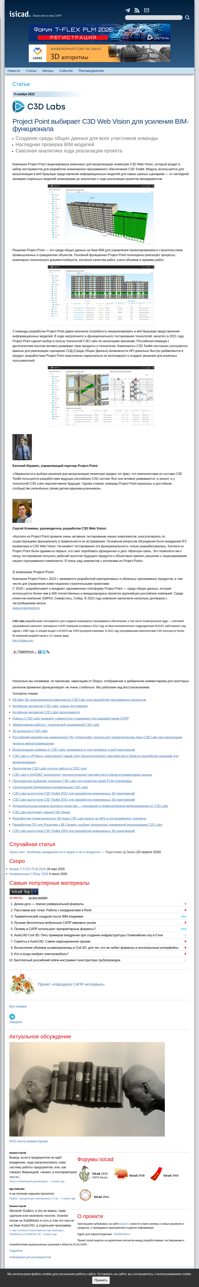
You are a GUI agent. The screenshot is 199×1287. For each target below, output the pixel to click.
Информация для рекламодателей (30, 1257)
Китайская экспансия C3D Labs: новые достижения (50, 706)
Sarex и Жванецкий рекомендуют (29, 1181)
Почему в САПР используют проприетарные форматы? (55, 929)
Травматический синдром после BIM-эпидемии (48, 916)
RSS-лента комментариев (28, 1141)
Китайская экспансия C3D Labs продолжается (46, 712)
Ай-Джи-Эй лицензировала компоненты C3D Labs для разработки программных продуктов (79, 700)
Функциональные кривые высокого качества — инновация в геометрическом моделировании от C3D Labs (90, 806)
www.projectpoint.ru (26, 608)
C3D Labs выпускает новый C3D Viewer (41, 812)
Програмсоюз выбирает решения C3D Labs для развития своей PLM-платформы (72, 781)
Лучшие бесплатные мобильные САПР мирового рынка (55, 923)
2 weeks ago (58, 1181)
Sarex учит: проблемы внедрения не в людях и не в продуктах (54, 852)
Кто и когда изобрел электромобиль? (41, 954)
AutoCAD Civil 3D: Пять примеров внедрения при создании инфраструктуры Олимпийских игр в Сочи (88, 935)
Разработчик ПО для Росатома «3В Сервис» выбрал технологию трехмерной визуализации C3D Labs (87, 825)
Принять (100, 1280)
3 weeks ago (50, 1234)
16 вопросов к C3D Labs (30, 731)
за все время (37, 898)
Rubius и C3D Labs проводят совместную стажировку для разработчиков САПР (70, 718)
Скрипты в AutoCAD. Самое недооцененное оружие (52, 941)
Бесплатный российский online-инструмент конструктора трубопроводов (67, 960)
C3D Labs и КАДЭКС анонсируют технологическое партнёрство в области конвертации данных (82, 775)
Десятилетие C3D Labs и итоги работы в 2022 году (49, 768)
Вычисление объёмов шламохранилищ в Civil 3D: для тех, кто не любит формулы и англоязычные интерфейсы (96, 948)
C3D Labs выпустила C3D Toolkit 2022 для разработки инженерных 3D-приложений (73, 793)
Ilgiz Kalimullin (16, 1189)
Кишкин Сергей (17, 1153)
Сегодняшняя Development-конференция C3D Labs (50, 787)
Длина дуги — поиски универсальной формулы (49, 904)
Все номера (18, 1006)
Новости (14, 71)
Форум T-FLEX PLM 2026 (27, 869)
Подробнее (16, 1250)
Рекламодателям (91, 71)
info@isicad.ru (122, 1234)
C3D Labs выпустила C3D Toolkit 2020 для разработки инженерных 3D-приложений (73, 831)
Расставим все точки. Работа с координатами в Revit (52, 910)
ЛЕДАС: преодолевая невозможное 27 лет (34, 1198)
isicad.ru (124, 1223)
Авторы (47, 71)
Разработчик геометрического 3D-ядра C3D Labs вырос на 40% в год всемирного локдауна (79, 818)
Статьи (31, 71)
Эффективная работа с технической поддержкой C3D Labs (55, 725)
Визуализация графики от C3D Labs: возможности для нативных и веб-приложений (73, 750)
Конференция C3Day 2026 (28, 874)
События (66, 71)
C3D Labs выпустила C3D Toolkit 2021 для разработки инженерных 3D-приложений (73, 800)
